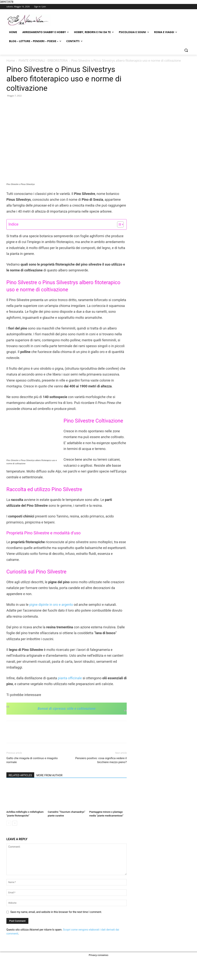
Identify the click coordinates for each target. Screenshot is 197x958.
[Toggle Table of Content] (118, 224)
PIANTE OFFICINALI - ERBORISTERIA (42, 60)
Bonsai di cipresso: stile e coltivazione (66, 708)
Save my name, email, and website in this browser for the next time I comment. (56, 911)
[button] (186, 50)
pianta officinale (70, 678)
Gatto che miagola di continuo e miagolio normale (32, 760)
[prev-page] (8, 823)
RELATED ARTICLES (20, 775)
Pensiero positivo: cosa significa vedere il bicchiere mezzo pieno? (101, 760)
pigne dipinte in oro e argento (51, 605)
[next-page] (14, 823)
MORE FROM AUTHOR (49, 775)
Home (10, 60)
